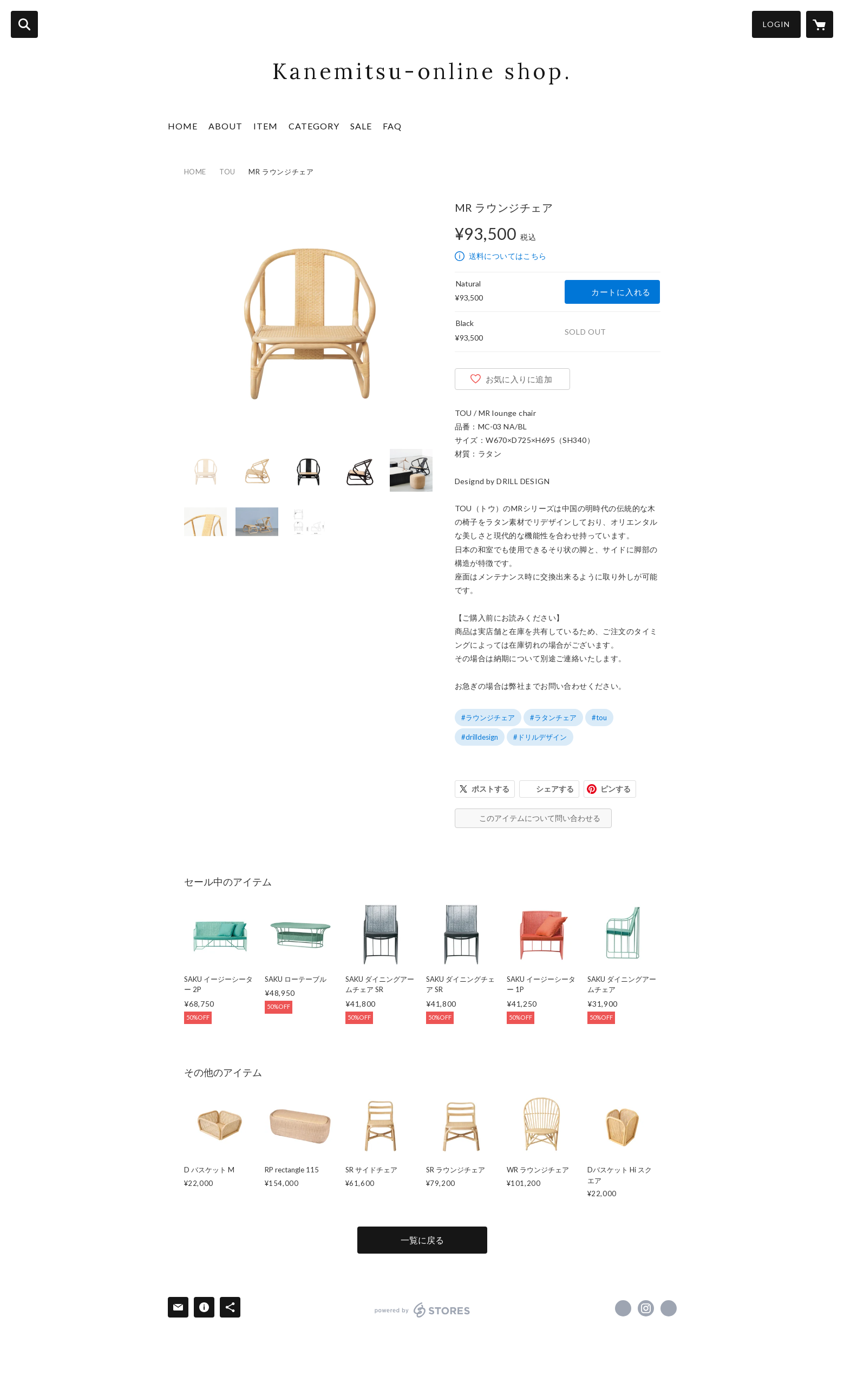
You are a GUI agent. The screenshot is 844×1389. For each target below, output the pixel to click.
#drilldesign (479, 737)
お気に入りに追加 (519, 379)
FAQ (392, 126)
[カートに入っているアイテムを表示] (819, 24)
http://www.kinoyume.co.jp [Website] (668, 1308)
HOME (183, 126)
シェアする (555, 788)
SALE (361, 126)
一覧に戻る (422, 1240)
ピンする (615, 788)
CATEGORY (314, 126)
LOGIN (776, 24)
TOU (227, 171)
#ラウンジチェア (488, 717)
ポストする (490, 788)
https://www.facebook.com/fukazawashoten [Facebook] (623, 1308)
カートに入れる (621, 292)
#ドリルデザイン (540, 737)
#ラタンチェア (553, 717)
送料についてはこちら (508, 255)
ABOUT (225, 126)
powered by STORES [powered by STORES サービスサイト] (422, 1310)
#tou (599, 717)
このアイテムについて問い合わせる (539, 818)
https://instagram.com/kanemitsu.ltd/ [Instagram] (646, 1308)
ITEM (265, 126)
